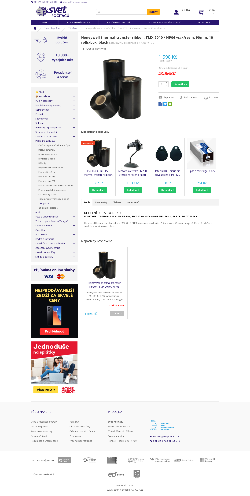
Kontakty (45, 22)
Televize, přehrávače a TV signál (52, 221)
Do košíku (179, 84)
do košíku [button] (97, 189)
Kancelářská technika (46, 136)
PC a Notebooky (43, 100)
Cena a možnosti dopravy (44, 421)
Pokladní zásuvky (46, 176)
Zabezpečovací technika (47, 247)
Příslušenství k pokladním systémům (56, 185)
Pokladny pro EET (46, 181)
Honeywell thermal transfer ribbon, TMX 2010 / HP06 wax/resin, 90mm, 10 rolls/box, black (104, 285)
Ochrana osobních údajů (82, 431)
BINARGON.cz (135, 489)
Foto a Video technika (46, 216)
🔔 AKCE (39, 91)
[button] (98, 190)
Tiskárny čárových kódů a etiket (53, 198)
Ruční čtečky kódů (47, 194)
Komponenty (42, 109)
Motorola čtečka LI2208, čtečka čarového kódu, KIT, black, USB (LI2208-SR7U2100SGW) (132, 173)
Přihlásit (186, 10)
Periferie (39, 114)
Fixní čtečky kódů (46, 158)
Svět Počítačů (51, 11)
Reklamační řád (39, 436)
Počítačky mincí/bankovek (50, 167)
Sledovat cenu (191, 97)
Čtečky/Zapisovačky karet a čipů (54, 145)
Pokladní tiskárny (46, 172)
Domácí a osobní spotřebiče (50, 243)
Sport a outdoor (43, 225)
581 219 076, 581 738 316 (166, 440)
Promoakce (204, 22)
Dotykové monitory (47, 154)
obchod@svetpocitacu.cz (166, 436)
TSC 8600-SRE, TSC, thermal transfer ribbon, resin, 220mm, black (98, 173)
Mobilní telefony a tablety (48, 105)
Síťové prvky (41, 118)
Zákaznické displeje (48, 207)
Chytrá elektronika (44, 238)
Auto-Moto (41, 234)
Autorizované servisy (41, 431)
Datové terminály (46, 149)
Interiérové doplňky (45, 252)
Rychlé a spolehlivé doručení (164, 22)
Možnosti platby (39, 426)
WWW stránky (114, 489)
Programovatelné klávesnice (52, 189)
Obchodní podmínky (80, 426)
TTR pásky (72, 28)
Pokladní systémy (52, 28)
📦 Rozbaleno (42, 96)
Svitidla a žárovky (44, 256)
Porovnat (214, 97)
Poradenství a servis (78, 22)
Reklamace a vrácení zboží (44, 440)
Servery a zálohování (46, 132)
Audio (38, 212)
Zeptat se (169, 97)
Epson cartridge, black (202, 171)
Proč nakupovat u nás (119, 22)
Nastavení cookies (125, 485)
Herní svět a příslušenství (48, 127)
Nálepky (42, 163)
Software (40, 123)
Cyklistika (40, 230)
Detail (116, 313)
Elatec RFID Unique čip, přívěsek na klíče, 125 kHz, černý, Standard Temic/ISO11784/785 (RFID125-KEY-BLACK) (167, 173)
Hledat (153, 12)
